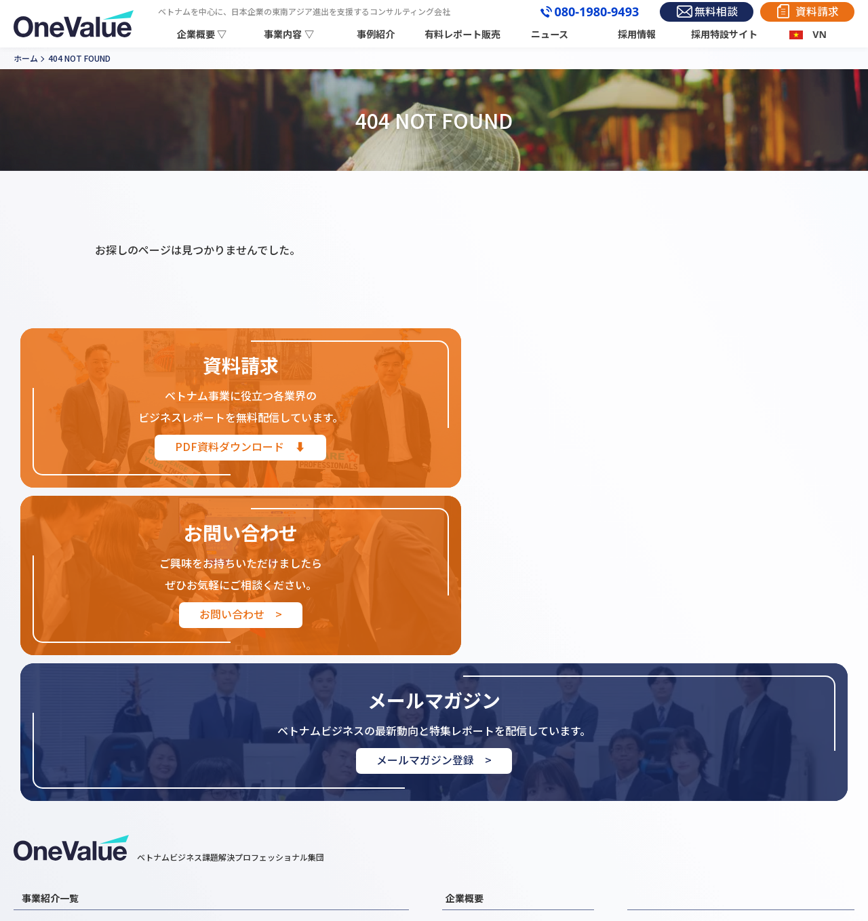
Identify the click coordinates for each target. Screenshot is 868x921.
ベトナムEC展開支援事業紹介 (279, 797)
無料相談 (711, 11)
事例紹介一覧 (659, 759)
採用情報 (637, 34)
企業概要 (465, 730)
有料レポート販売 (464, 34)
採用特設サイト (724, 34)
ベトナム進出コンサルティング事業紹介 (301, 759)
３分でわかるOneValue (494, 816)
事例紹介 (378, 34)
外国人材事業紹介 (58, 797)
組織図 (459, 797)
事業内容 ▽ (291, 34)
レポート (763, 759)
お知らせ (650, 778)
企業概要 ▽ (204, 34)
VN (819, 34)
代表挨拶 (464, 778)
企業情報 (464, 759)
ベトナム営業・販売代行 (269, 778)
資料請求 (815, 11)
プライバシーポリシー (791, 797)
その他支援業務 (251, 816)
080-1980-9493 (589, 12)
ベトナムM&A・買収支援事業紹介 (91, 778)
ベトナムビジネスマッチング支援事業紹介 (109, 816)
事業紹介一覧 (50, 730)
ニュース (551, 34)
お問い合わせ (659, 797)
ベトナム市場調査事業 (67, 759)
